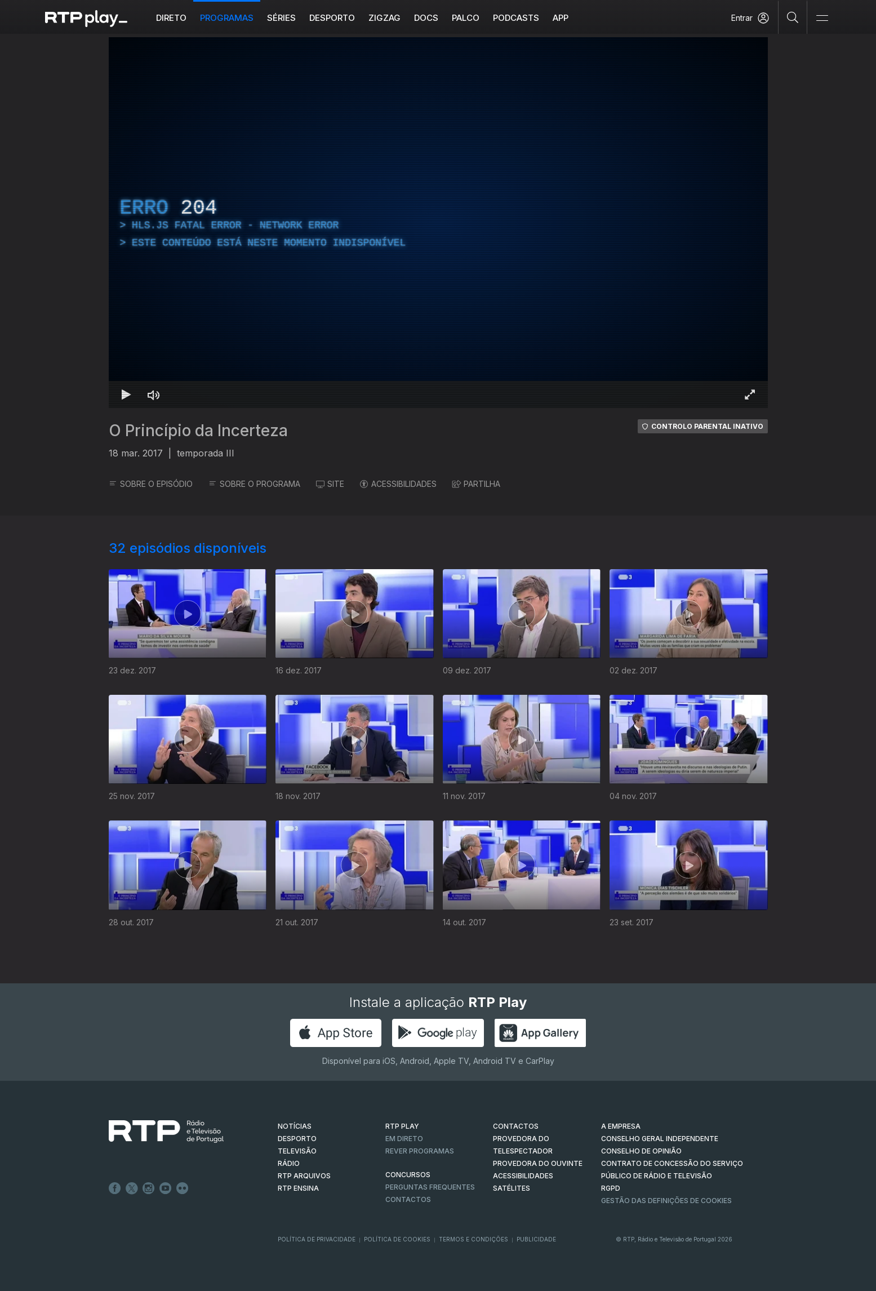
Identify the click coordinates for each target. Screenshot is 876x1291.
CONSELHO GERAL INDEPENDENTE (659, 1138)
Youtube (165, 1188)
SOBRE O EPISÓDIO (151, 484)
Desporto (332, 17)
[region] (438, 222)
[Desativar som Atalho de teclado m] (153, 394)
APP (560, 17)
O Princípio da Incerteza (198, 430)
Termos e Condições (473, 1239)
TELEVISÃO (297, 1151)
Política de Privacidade (316, 1239)
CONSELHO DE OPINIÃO (641, 1151)
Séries (281, 17)
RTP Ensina (298, 1188)
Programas (227, 17)
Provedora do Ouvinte (537, 1163)
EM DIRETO (404, 1138)
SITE (330, 484)
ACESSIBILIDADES (398, 484)
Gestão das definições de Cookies (666, 1200)
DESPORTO (297, 1138)
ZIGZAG (384, 17)
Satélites (511, 1188)
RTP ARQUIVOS (304, 1176)
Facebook (115, 1188)
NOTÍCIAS (295, 1126)
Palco (465, 17)
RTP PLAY (402, 1126)
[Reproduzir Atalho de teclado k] (126, 394)
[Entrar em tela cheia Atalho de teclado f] (749, 394)
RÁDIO (289, 1163)
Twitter (132, 1188)
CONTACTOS (516, 1126)
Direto (171, 17)
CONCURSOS (407, 1174)
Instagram (149, 1188)
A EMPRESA (621, 1126)
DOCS (426, 17)
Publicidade (536, 1239)
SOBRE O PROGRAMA (254, 484)
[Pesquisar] (793, 17)
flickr (182, 1188)
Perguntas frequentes (430, 1187)
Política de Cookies (397, 1239)
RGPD (610, 1188)
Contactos (408, 1199)
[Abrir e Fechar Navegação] (822, 18)
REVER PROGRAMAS (419, 1151)
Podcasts (516, 17)
